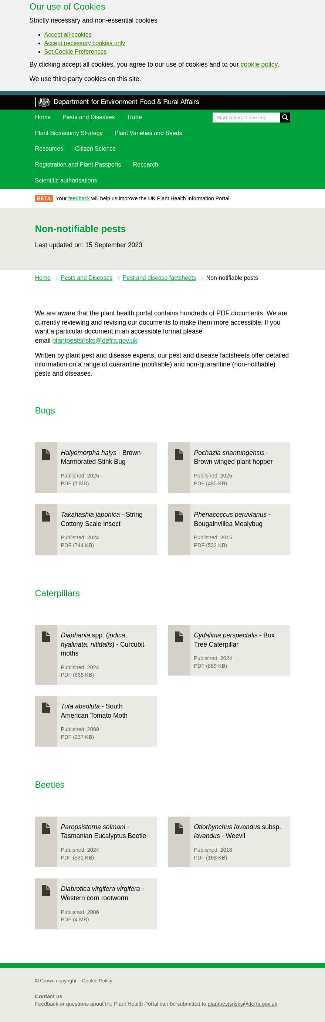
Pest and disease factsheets (159, 278)
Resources (49, 148)
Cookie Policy (97, 981)
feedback (78, 198)
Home (43, 117)
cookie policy (259, 64)
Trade (134, 117)
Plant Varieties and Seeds (148, 133)
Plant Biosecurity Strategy (69, 133)
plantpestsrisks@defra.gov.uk (94, 340)
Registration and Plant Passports (78, 164)
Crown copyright (58, 981)
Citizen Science (95, 148)
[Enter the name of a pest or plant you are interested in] (251, 118)
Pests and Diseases (88, 117)
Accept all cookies (68, 34)
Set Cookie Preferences (75, 51)
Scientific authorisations (66, 180)
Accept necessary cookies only (84, 43)
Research (145, 164)
